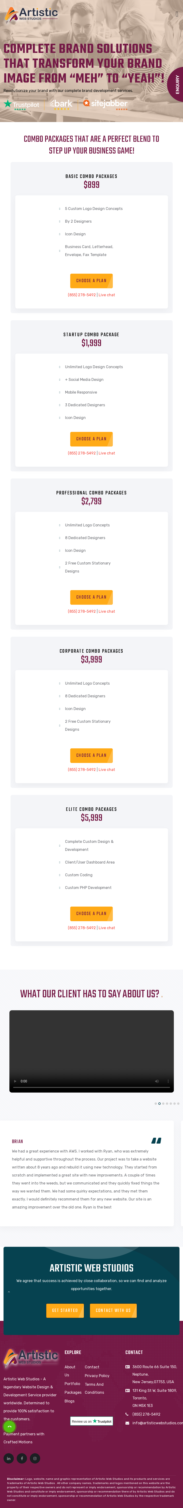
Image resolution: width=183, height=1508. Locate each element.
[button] (156, 1103)
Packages (73, 1392)
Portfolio (72, 1384)
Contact (92, 1367)
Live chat (107, 295)
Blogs (69, 1401)
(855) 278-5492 (82, 295)
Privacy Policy (97, 1376)
